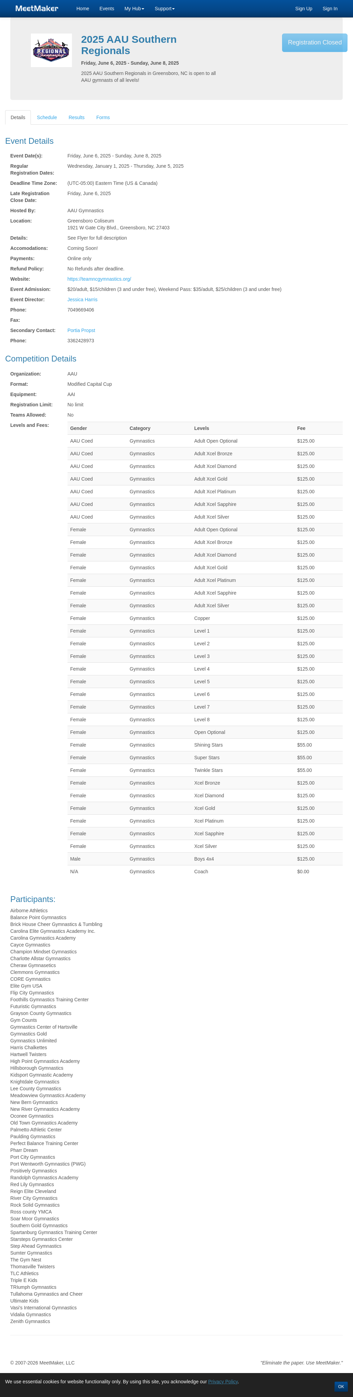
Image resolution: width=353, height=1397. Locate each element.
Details (18, 117)
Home (82, 8)
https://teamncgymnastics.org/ (99, 279)
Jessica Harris (83, 299)
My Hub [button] (134, 8)
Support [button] (165, 8)
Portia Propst (81, 330)
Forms (103, 117)
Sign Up (304, 8)
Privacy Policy (223, 1381)
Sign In (330, 8)
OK (341, 1386)
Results (77, 117)
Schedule (47, 117)
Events (106, 8)
